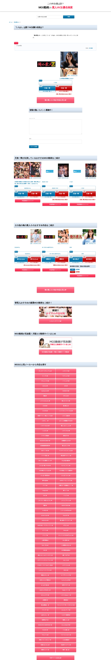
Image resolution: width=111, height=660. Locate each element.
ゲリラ (45, 485)
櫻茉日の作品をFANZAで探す (60, 265)
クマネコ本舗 (45, 435)
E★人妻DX (66, 540)
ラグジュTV (65, 376)
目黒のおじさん (45, 644)
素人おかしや (66, 445)
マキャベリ (45, 634)
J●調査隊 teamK (66, 440)
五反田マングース (66, 644)
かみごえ (66, 560)
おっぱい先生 (45, 585)
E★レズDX (45, 545)
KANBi (45, 405)
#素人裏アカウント (66, 455)
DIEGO (66, 570)
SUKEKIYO (66, 390)
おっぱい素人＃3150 (45, 465)
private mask (45, 515)
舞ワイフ (66, 490)
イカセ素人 (66, 629)
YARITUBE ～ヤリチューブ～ (45, 525)
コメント (32, 118)
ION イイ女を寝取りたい (45, 460)
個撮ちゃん (66, 620)
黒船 (45, 395)
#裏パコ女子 (66, 555)
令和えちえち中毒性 (45, 580)
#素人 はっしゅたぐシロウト (45, 555)
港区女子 (66, 435)
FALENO (45, 629)
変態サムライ (45, 649)
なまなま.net (45, 390)
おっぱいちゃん (66, 475)
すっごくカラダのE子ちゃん (66, 535)
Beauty (65, 530)
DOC (45, 495)
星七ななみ (21, 259)
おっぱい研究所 (45, 475)
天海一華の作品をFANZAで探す (64, 94)
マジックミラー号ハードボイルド (66, 605)
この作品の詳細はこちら (66, 78)
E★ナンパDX (45, 450)
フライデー (45, 610)
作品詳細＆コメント (27, 201)
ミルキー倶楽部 (66, 615)
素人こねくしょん (66, 425)
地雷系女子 (45, 620)
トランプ (45, 535)
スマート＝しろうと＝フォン (45, 560)
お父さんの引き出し (45, 590)
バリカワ (66, 495)
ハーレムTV (65, 381)
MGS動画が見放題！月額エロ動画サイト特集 (55, 352)
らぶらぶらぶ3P (65, 580)
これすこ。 (45, 420)
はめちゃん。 (45, 615)
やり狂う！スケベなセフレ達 (45, 565)
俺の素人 (66, 405)
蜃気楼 (66, 600)
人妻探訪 (45, 600)
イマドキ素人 (45, 455)
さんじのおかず (66, 625)
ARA (66, 385)
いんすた (45, 430)
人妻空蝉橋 (45, 540)
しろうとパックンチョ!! (45, 570)
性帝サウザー (66, 585)
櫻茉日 (48, 259)
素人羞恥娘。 (45, 605)
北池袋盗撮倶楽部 (45, 445)
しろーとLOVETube (66, 510)
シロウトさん (66, 565)
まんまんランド (66, 610)
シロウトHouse (45, 425)
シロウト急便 (66, 415)
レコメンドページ (55, 321)
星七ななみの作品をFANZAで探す (32, 265)
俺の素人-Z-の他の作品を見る (55, 100)
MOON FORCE (66, 505)
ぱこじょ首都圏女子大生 (65, 420)
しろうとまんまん (45, 400)
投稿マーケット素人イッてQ (45, 415)
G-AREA (45, 510)
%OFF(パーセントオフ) (66, 480)
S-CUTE (45, 410)
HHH (45, 550)
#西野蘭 (77, 269)
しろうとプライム (66, 500)
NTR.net (66, 395)
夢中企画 (45, 480)
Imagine (45, 490)
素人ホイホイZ (66, 400)
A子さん (66, 525)
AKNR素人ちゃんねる (45, 470)
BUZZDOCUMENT (45, 440)
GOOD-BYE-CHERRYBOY (45, 625)
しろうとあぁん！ (66, 595)
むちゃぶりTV (45, 595)
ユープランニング (66, 575)
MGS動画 (91, 48)
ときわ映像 (66, 639)
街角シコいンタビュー (45, 639)
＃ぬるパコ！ (66, 590)
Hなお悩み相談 (66, 460)
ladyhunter (45, 520)
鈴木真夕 (76, 259)
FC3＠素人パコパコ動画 (65, 470)
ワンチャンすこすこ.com (66, 450)
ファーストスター (66, 634)
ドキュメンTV (45, 381)
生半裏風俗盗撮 (66, 550)
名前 (30, 138)
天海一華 (47, 88)
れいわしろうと (66, 465)
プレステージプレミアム (45, 371)
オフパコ (45, 530)
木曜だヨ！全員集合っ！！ (66, 485)
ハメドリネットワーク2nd (66, 410)
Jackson (45, 385)
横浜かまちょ (45, 575)
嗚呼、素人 (66, 649)
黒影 (45, 505)
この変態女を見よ (66, 545)
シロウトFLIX (66, 430)
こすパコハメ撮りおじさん (45, 500)
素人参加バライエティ (66, 520)
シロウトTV (66, 371)
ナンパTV (45, 376)
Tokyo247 (66, 515)
